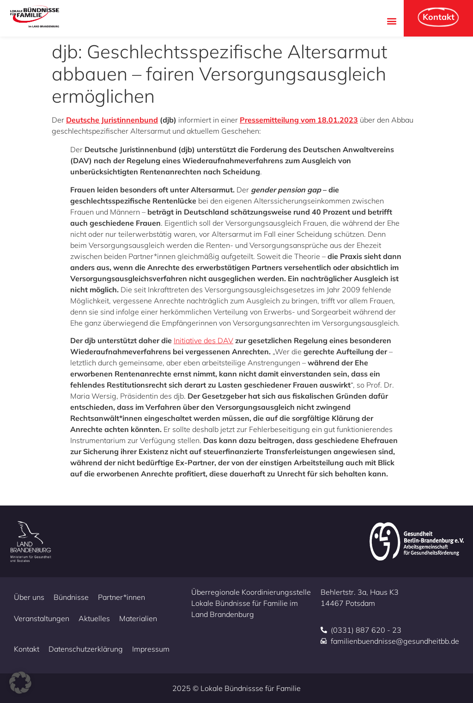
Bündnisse (71, 597)
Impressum (151, 649)
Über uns (29, 597)
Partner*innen (121, 597)
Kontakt (26, 649)
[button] (391, 20)
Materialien (138, 618)
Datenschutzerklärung (86, 649)
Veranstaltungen (41, 618)
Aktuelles (94, 618)
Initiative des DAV (203, 340)
